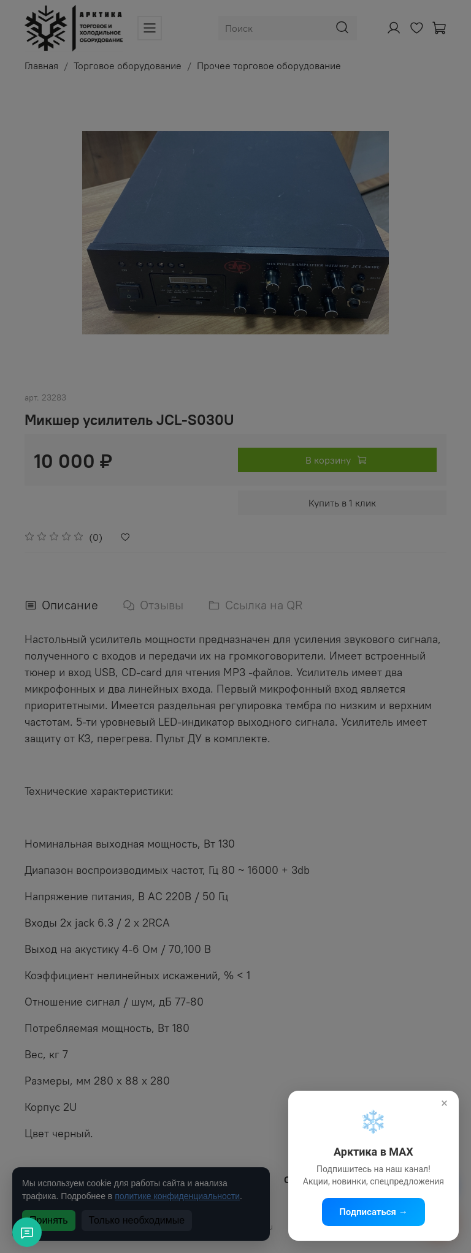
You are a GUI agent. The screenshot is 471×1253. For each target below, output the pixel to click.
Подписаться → (373, 1211)
